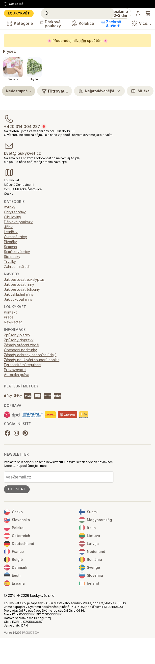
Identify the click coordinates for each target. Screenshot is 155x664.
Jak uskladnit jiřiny (19, 294)
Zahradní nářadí (16, 266)
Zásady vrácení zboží (21, 345)
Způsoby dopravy (18, 340)
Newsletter (13, 322)
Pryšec (9, 51)
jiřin (83, 40)
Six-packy (12, 256)
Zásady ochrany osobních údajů (30, 355)
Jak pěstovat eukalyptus (24, 279)
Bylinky (9, 207)
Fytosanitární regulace (22, 365)
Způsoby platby (17, 335)
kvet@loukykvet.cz (22, 153)
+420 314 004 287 (22, 126)
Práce (8, 317)
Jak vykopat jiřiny (18, 299)
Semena (10, 247)
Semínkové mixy (17, 252)
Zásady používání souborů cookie (31, 360)
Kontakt (10, 312)
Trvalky (10, 261)
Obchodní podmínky (20, 350)
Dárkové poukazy (18, 222)
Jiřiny (8, 227)
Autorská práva (16, 375)
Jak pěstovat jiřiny (19, 284)
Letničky (11, 232)
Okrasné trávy (15, 237)
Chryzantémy (15, 212)
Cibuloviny (12, 217)
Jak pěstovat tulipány (22, 289)
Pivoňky (10, 242)
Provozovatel (15, 370)
